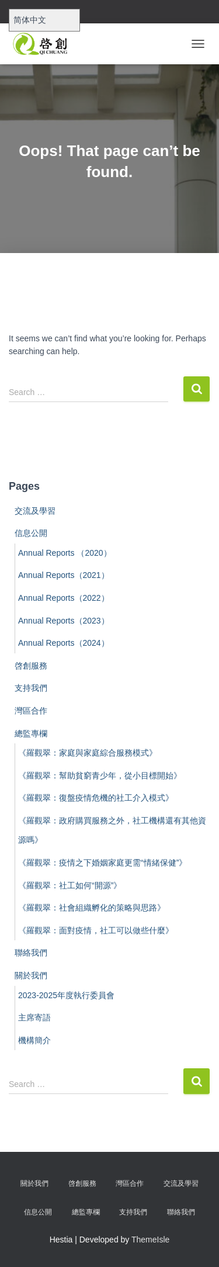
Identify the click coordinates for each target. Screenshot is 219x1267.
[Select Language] (44, 20)
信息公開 (31, 533)
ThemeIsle (150, 1239)
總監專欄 (31, 733)
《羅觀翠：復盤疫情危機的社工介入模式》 (95, 797)
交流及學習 (35, 510)
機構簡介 (34, 1040)
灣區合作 (31, 710)
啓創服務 (31, 665)
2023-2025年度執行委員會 (66, 995)
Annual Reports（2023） (63, 620)
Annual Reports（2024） (63, 643)
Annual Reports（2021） (63, 575)
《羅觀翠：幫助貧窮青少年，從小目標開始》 (100, 775)
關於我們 (31, 975)
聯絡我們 (31, 952)
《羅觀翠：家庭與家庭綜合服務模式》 (87, 752)
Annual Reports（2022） (63, 598)
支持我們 (31, 688)
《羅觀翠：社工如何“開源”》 (69, 885)
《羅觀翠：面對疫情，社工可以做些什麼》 (95, 930)
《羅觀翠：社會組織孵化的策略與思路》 (91, 907)
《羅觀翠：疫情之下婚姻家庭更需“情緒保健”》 (102, 862)
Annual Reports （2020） (65, 553)
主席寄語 (34, 1017)
